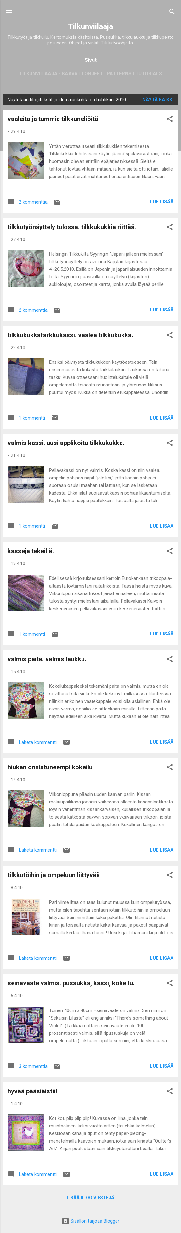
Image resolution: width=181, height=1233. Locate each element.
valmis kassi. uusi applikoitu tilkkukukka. (66, 443)
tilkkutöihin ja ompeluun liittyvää (54, 875)
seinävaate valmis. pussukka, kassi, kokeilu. (71, 983)
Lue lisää (161, 202)
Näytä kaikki (157, 99)
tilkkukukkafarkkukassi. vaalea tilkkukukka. (70, 335)
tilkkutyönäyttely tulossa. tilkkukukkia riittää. (72, 227)
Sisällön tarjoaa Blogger (90, 1221)
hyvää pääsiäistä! (32, 1091)
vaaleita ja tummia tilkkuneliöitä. (54, 119)
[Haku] (172, 12)
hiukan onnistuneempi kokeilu (50, 767)
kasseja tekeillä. (31, 551)
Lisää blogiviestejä (90, 1197)
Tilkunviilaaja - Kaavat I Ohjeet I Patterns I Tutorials (90, 74)
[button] (169, 120)
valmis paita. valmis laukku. (47, 659)
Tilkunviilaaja (90, 26)
